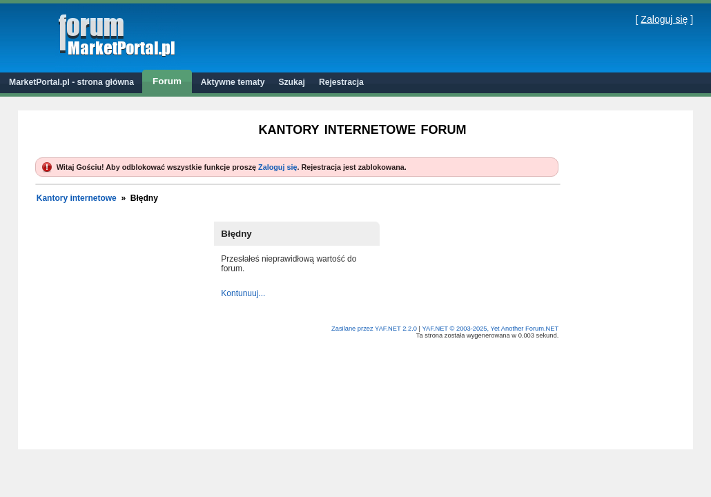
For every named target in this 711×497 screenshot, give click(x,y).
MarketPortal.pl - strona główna (71, 82)
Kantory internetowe (77, 198)
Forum (167, 81)
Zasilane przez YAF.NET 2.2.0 (375, 328)
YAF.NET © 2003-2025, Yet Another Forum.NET (490, 328)
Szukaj (291, 82)
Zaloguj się (664, 19)
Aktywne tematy (233, 82)
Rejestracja (341, 82)
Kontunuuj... (243, 293)
